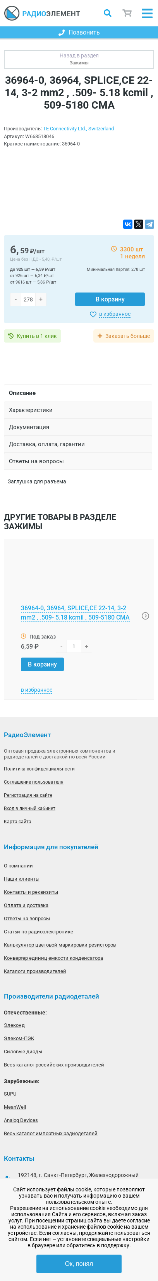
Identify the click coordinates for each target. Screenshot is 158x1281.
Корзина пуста (127, 13)
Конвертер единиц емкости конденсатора (53, 958)
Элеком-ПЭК (19, 1038)
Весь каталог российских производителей (54, 1065)
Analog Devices (21, 1120)
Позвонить (79, 32)
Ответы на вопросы (27, 918)
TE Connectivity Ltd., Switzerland (78, 129)
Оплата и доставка (26, 905)
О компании (18, 866)
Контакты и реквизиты (31, 892)
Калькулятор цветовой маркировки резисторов (60, 945)
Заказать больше (127, 336)
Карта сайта (17, 821)
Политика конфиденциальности (39, 769)
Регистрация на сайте (28, 795)
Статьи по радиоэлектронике (38, 932)
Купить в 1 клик (37, 336)
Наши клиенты (22, 879)
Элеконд (14, 1025)
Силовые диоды (23, 1051)
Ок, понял (79, 1263)
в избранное (115, 314)
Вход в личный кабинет (29, 808)
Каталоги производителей (35, 971)
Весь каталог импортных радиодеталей (51, 1133)
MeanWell (15, 1107)
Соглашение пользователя (34, 782)
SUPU (10, 1094)
